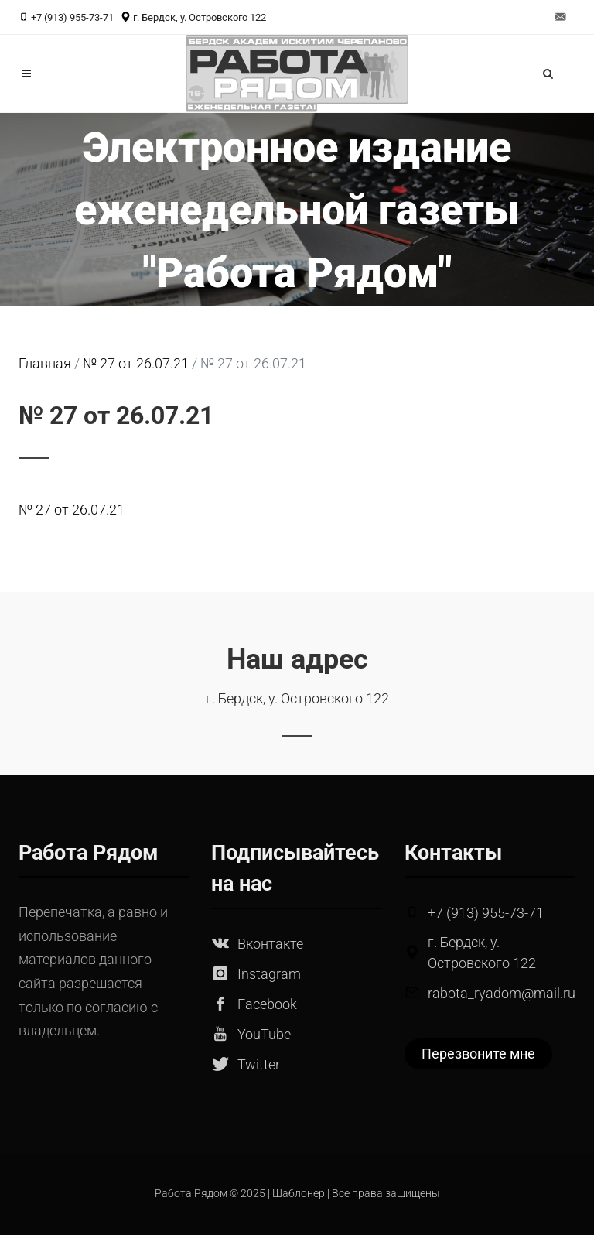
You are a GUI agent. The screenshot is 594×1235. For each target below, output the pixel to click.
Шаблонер (298, 1193)
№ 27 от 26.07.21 (72, 509)
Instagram (269, 974)
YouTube (264, 1034)
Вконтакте (270, 944)
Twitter (258, 1064)
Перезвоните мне (478, 1053)
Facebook (267, 1004)
